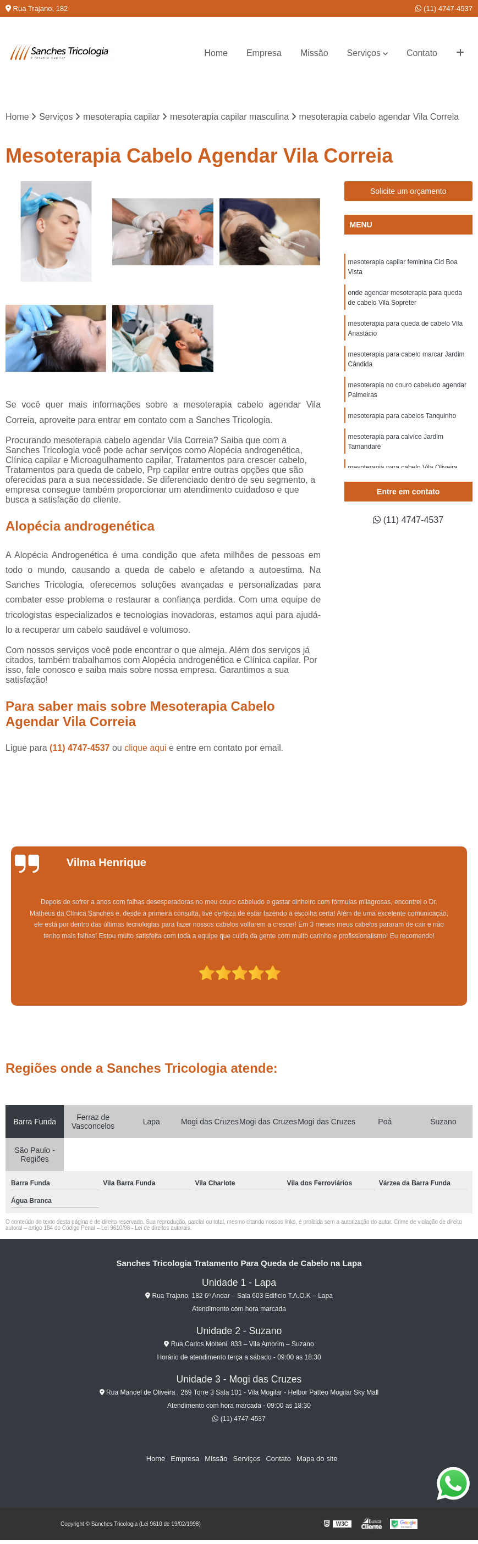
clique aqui (145, 748)
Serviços (364, 53)
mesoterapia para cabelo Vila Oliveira (403, 467)
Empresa (264, 53)
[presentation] (7, 974)
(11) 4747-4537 (443, 8)
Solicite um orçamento (408, 191)
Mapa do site (316, 1458)
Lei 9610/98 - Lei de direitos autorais (145, 1228)
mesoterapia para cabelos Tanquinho (402, 416)
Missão (314, 53)
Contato (421, 53)
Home (216, 53)
